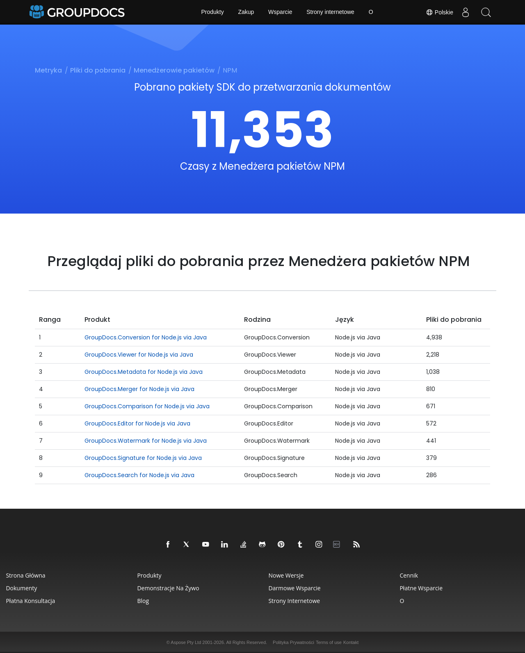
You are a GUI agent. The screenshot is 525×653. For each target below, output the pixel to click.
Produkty (212, 12)
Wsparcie (280, 12)
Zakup (246, 12)
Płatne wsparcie (421, 588)
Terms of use (329, 642)
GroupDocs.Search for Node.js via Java (139, 475)
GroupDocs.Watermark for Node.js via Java (145, 441)
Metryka (48, 70)
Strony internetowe (330, 12)
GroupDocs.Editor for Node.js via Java (137, 423)
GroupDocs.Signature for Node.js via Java (143, 458)
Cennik (409, 575)
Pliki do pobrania (98, 70)
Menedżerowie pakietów (174, 70)
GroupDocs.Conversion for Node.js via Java (145, 337)
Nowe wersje (286, 575)
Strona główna (26, 575)
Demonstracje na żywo (168, 588)
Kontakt (350, 642)
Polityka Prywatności (293, 642)
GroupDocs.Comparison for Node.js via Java (147, 406)
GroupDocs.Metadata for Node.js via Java (143, 372)
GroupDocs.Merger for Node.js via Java (139, 389)
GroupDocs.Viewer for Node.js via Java (138, 354)
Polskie (439, 12)
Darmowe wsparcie (295, 588)
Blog (143, 601)
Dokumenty (21, 588)
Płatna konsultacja (30, 601)
